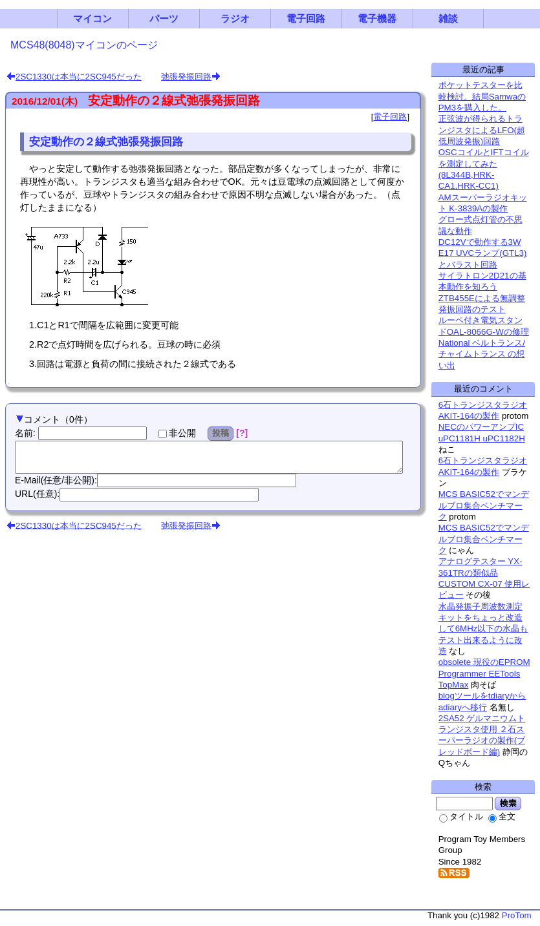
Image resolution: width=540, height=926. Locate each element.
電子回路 (305, 19)
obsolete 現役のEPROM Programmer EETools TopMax (484, 673)
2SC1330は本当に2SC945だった (79, 76)
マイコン (92, 19)
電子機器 (377, 19)
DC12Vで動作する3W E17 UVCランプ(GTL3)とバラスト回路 (482, 253)
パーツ (163, 19)
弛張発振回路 (186, 76)
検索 (508, 803)
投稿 (221, 432)
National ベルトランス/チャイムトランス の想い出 (481, 354)
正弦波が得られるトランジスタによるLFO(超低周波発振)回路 (481, 130)
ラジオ (235, 19)
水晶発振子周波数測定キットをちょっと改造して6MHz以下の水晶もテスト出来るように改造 (483, 629)
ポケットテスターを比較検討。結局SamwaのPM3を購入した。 (482, 96)
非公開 (177, 433)
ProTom (517, 915)
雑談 (448, 19)
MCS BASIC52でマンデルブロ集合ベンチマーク (483, 505)
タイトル (461, 816)
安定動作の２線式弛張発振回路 (174, 100)
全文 (501, 816)
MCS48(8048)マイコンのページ (84, 44)
